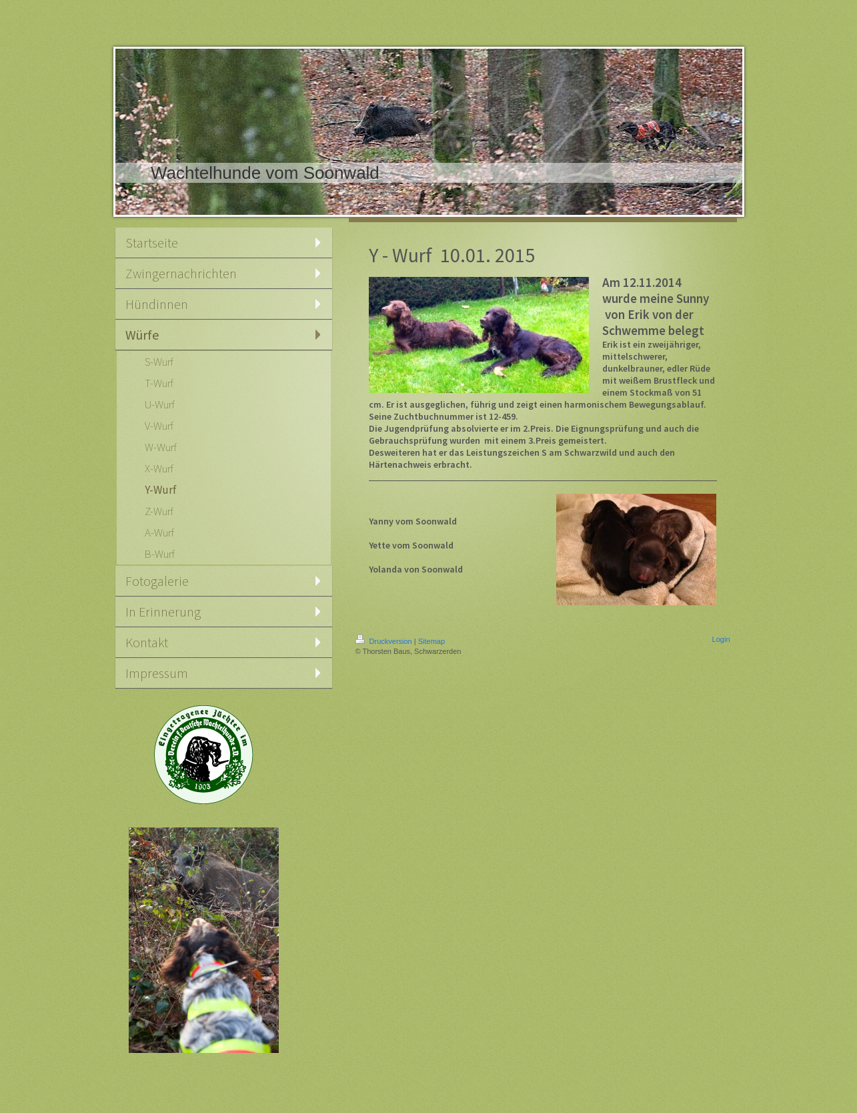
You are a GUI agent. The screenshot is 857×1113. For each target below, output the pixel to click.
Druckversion (384, 641)
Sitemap (431, 641)
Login (721, 639)
